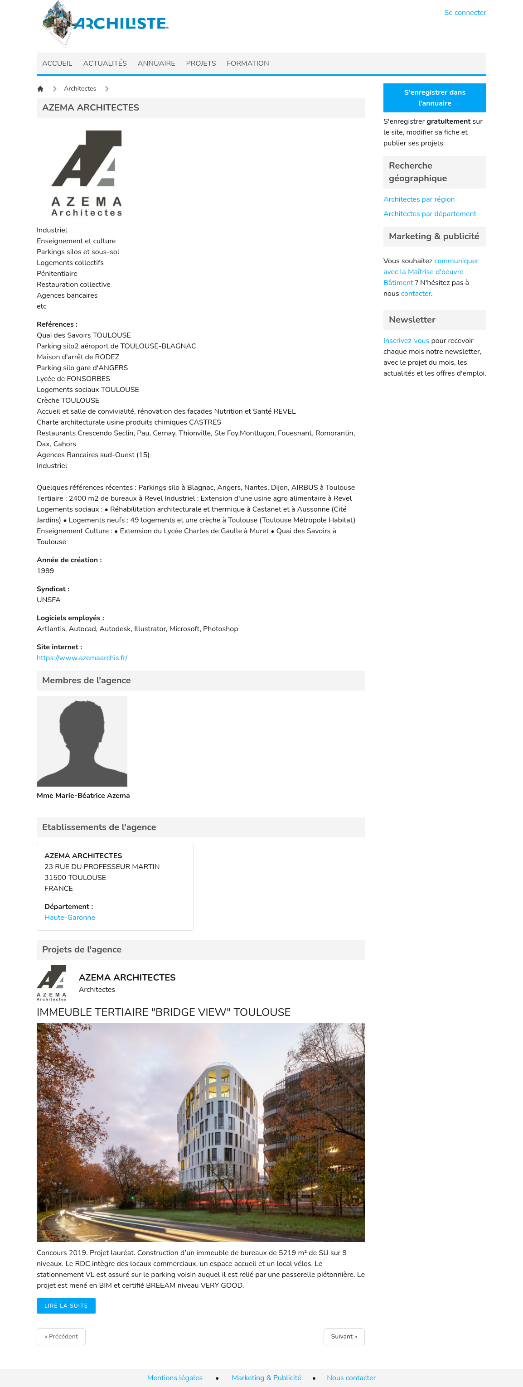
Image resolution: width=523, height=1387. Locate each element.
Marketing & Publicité (266, 1378)
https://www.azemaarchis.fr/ (82, 658)
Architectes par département (429, 214)
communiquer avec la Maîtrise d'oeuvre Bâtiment (431, 272)
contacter (416, 294)
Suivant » (344, 1336)
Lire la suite (66, 1306)
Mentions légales (175, 1378)
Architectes (80, 88)
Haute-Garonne (69, 918)
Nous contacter (351, 1378)
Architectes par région (419, 199)
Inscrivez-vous (406, 341)
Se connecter (466, 13)
